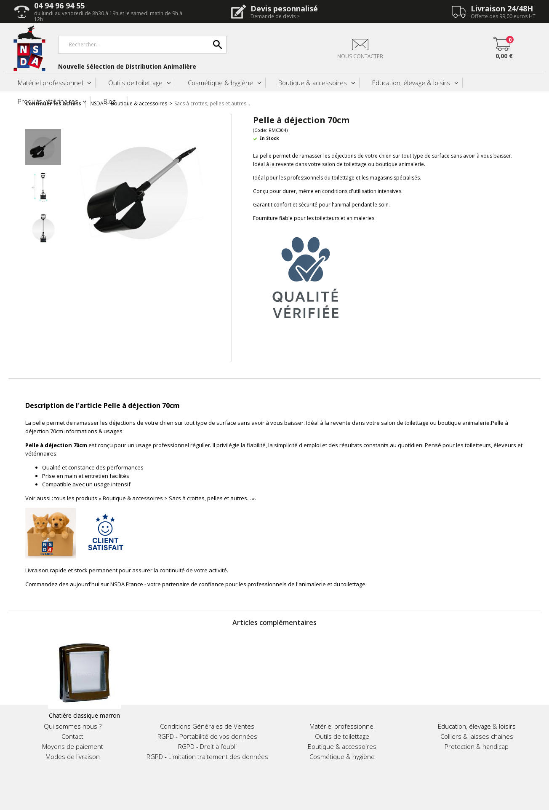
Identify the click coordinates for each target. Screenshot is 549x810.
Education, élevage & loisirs (411, 82)
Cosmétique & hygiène (220, 82)
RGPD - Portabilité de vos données (207, 736)
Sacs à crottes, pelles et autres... (212, 103)
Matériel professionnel (50, 82)
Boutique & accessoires (312, 82)
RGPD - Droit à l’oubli (207, 746)
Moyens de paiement (72, 746)
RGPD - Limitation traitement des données (207, 756)
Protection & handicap (477, 746)
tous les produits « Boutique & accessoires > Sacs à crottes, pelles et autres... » (154, 498)
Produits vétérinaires (48, 101)
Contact (72, 736)
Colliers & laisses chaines (476, 736)
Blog (109, 101)
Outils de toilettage (135, 82)
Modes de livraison (72, 756)
